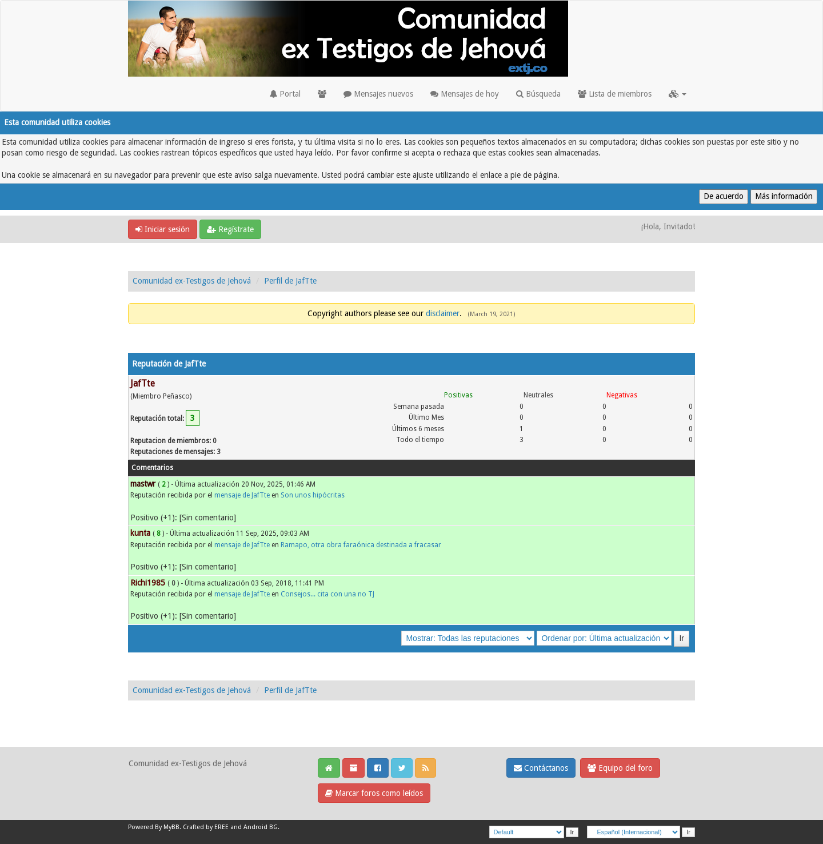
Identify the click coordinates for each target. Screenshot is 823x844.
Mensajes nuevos (378, 93)
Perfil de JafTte (290, 280)
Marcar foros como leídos (374, 793)
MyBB (171, 827)
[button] (677, 94)
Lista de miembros (615, 93)
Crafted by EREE (206, 827)
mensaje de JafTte (242, 495)
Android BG (260, 827)
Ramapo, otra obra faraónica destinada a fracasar (361, 545)
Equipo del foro (620, 768)
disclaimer (443, 313)
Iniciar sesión (162, 229)
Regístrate (230, 229)
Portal (285, 93)
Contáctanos (541, 768)
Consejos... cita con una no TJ (327, 594)
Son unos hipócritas (313, 495)
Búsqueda (538, 93)
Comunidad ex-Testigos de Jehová (192, 280)
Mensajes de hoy (464, 93)
